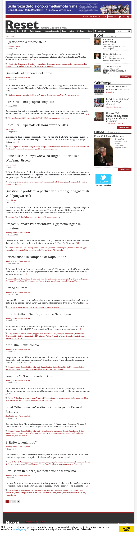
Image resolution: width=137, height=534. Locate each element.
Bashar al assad (32, 462)
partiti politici (77, 64)
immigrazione (25, 369)
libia (34, 95)
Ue (45, 217)
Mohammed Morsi (60, 433)
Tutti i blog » (126, 77)
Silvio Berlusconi (66, 95)
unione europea (53, 217)
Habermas (65, 146)
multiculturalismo (75, 433)
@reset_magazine (103, 185)
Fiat (16, 217)
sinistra (66, 118)
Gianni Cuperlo (61, 248)
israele (35, 369)
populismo (10, 66)
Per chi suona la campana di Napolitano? (36, 257)
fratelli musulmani (82, 462)
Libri (72, 31)
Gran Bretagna (21, 493)
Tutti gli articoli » (124, 127)
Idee (64, 31)
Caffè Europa (35, 31)
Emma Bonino (46, 367)
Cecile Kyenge (28, 248)
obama (12, 400)
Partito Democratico (47, 281)
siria (71, 464)
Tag (11, 36)
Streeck (55, 149)
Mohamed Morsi (37, 464)
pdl (70, 336)
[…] (33, 59)
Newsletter (100, 31)
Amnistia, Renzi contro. (23, 345)
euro (38, 146)
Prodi (57, 281)
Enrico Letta (39, 248)
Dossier (10, 31)
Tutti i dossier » (125, 169)
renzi (39, 66)
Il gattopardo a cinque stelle (26, 42)
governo (38, 64)
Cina (42, 279)
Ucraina (77, 281)
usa (21, 338)
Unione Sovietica (12, 338)
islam (35, 493)
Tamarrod (78, 464)
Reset (7, 36)
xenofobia (48, 400)
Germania (51, 146)
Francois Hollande (43, 398)
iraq (12, 464)
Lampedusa (43, 433)
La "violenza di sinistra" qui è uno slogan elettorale (117, 102)
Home (85, 17)
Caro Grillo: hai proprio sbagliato (30, 102)
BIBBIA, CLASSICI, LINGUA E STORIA (114, 72)
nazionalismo (30, 149)
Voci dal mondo (52, 31)
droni (50, 462)
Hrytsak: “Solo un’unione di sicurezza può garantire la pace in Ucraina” (117, 117)
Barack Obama (26, 333)
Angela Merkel (14, 279)
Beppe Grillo (26, 279)
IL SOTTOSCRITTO (112, 53)
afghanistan (13, 490)
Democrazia (22, 64)
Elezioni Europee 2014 (17, 118)
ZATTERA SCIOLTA (112, 66)
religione (58, 464)
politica (39, 149)
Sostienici (112, 17)
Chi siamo (102, 17)
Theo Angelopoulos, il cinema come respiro (114, 47)
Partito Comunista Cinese (56, 336)
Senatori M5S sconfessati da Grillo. (31, 376)
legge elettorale (35, 250)
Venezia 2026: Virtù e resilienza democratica (117, 88)
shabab (66, 464)
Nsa (36, 281)
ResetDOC (21, 31)
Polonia (75, 336)
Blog (90, 31)
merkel (21, 149)
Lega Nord (13, 149)
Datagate (48, 279)
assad (10, 248)
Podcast (80, 31)
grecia (24, 95)
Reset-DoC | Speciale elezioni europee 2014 (37, 125)
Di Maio (31, 64)
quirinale (55, 95)
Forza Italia (17, 307)
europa (29, 118)
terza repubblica (48, 66)
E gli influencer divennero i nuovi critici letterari (114, 59)
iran (27, 433)
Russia (71, 281)
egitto (43, 431)
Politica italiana (51, 118)
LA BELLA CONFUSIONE (109, 41)
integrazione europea (78, 146)
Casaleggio (12, 64)
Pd (85, 64)
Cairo (61, 490)
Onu (46, 464)
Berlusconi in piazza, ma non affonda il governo (41, 471)
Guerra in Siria (22, 250)
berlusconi (18, 248)
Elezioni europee (28, 146)
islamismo (34, 433)
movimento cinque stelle (62, 64)
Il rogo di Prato (17, 288)
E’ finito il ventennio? (21, 442)
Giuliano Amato (14, 95)
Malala (27, 464)
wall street (23, 435)
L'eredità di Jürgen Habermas (109, 136)
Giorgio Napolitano (70, 279)
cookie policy (19, 529)
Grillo (44, 64)
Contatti (93, 17)
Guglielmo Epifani (13, 369)
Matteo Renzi (46, 95)
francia (59, 431)
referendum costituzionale (25, 66)
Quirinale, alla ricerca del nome (29, 73)
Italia (49, 64)
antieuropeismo (14, 146)
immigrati (80, 398)
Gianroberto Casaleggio (77, 248)
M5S (38, 95)
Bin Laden (55, 490)
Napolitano (29, 281)
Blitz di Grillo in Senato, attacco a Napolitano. (39, 314)
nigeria (42, 336)
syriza (76, 95)
